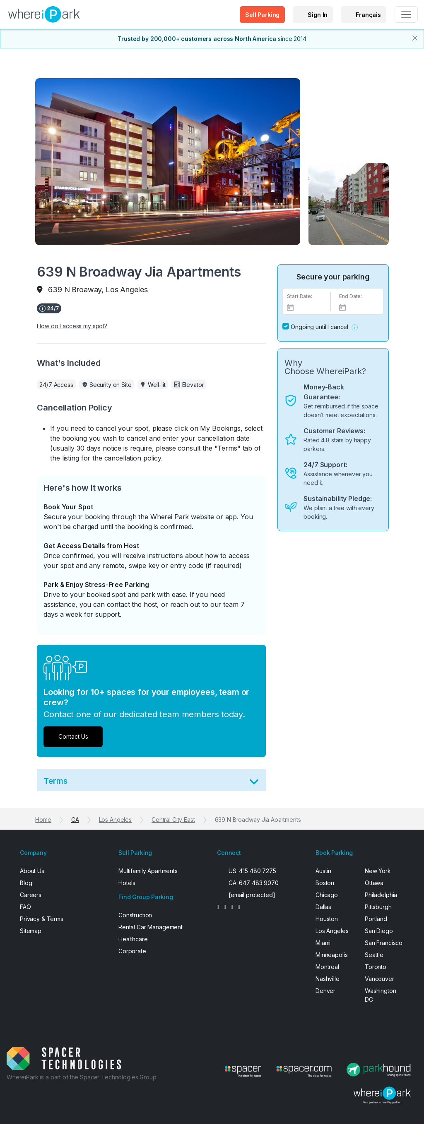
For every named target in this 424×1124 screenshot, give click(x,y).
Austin (323, 870)
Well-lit (157, 384)
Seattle (374, 954)
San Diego (379, 930)
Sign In (318, 14)
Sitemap (30, 930)
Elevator (193, 384)
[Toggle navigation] (406, 14)
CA (75, 819)
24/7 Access (56, 384)
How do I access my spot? (72, 325)
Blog (26, 882)
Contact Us (73, 736)
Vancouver (379, 978)
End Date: (350, 296)
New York (378, 870)
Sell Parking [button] (262, 14)
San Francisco (383, 942)
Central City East (173, 819)
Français (368, 14)
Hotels (126, 882)
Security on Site (110, 384)
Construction (135, 915)
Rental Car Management (150, 927)
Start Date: (299, 296)
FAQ (25, 906)
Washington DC (380, 995)
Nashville (328, 978)
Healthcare (133, 939)
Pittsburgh (378, 906)
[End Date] (359, 307)
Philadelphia (381, 894)
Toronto (375, 966)
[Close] (415, 38)
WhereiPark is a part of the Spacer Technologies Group (82, 1077)
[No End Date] (285, 326)
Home (43, 819)
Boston (325, 882)
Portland (376, 918)
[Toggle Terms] (254, 783)
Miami (323, 942)
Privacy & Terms (41, 918)
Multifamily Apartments (148, 870)
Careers (30, 894)
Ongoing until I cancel (319, 326)
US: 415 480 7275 (252, 870)
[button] (355, 326)
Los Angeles (115, 819)
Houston (327, 918)
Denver (325, 990)
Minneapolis (331, 954)
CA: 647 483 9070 (254, 882)
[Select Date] (307, 307)
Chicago (327, 894)
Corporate (132, 951)
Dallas (323, 906)
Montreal (327, 966)
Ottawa (374, 882)
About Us (32, 870)
